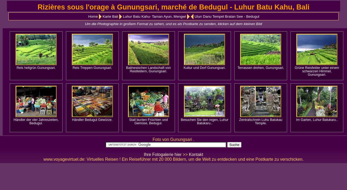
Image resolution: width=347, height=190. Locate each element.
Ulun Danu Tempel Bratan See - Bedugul (226, 16)
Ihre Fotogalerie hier (163, 154)
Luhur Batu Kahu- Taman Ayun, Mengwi (154, 16)
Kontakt (196, 154)
